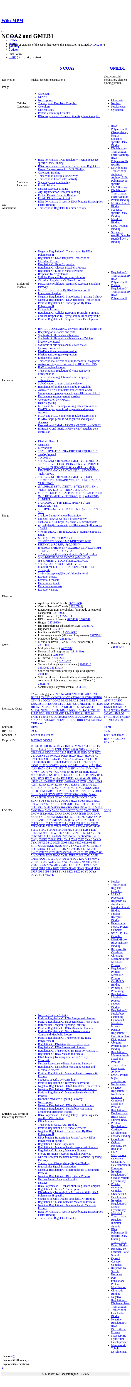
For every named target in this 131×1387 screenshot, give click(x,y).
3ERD (41, 758)
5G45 (68, 807)
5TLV (87, 823)
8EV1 (86, 865)
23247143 (76, 606)
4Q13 (64, 778)
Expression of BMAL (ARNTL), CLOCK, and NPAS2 (69, 425)
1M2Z (52, 745)
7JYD (41, 855)
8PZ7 (34, 871)
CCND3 (56, 697)
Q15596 (47, 740)
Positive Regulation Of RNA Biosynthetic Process (66, 1018)
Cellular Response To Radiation (118, 1145)
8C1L (71, 865)
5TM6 (81, 826)
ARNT (93, 694)
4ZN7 (75, 781)
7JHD (34, 855)
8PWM (89, 868)
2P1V (84, 752)
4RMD (96, 778)
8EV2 (93, 865)
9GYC (34, 874)
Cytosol (115, 1258)
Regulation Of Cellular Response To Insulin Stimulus (68, 312)
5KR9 (50, 813)
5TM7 (89, 826)
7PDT (42, 858)
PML (42, 713)
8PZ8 (41, 871)
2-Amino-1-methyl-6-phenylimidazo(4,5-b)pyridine (67, 554)
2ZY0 (49, 755)
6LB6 (98, 845)
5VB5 (72, 836)
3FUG (49, 758)
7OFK (94, 855)
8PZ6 (97, 868)
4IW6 (95, 768)
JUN (52, 706)
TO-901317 (44, 457)
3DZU (72, 755)
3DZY (80, 755)
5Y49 (74, 839)
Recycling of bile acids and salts (56, 331)
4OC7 (34, 774)
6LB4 (83, 845)
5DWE (68, 794)
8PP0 (56, 868)
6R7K (79, 848)
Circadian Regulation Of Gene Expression (62, 280)
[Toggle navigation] (2, 31)
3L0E (95, 758)
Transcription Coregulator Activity (58, 175)
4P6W (42, 774)
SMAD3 (119, 713)
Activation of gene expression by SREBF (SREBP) (67, 364)
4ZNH (90, 781)
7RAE (49, 858)
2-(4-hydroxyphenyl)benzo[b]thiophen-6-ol (63, 573)
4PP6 (100, 774)
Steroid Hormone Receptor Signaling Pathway (64, 1153)
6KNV (66, 845)
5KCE (71, 810)
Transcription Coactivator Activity (57, 179)
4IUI (60, 768)
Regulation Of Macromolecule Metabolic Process (66, 1201)
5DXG (59, 797)
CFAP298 (85, 697)
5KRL (42, 816)
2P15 (63, 752)
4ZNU (42, 784)
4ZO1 (66, 784)
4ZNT (34, 784)
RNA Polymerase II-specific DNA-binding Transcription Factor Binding (119, 1237)
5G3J (40, 807)
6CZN (56, 842)
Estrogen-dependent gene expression (59, 396)
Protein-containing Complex (54, 112)
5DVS (51, 794)
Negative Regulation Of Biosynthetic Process (64, 1176)
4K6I (63, 771)
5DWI (84, 794)
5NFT (34, 820)
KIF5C (76, 706)
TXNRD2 (96, 719)
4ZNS (98, 781)
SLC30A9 (82, 716)
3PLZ (85, 762)
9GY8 (84, 871)
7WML (35, 865)
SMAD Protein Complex (119, 935)
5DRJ (66, 791)
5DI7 (96, 784)
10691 (107, 726)
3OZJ (70, 762)
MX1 (107, 710)
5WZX (52, 839)
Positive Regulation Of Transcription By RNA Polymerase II (120, 292)
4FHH (78, 765)
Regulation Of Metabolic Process (119, 997)
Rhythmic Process (48, 309)
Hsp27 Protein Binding (119, 227)
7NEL (64, 855)
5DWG (76, 794)
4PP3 (86, 774)
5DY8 (42, 800)
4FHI (85, 765)
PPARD (59, 713)
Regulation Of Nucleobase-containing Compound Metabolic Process (119, 1018)
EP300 (88, 700)
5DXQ (92, 797)
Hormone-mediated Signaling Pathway (60, 1098)
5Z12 (49, 842)
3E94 (34, 758)
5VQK (96, 836)
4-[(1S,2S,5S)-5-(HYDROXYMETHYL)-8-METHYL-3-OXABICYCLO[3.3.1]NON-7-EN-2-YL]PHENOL (70, 462)
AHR (68, 694)
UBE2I (119, 719)
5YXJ (34, 842)
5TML (42, 829)
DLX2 (64, 700)
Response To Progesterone (53, 274)
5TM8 (96, 826)
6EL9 (85, 842)
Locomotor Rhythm (49, 293)
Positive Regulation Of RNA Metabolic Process (65, 1028)
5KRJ (97, 813)
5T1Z (83, 820)
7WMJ (95, 861)
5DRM (74, 791)
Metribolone (45, 447)
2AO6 (74, 749)
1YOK (42, 749)
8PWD (64, 868)
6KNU (58, 845)
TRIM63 (109, 719)
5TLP (65, 823)
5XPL (59, 839)
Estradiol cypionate (49, 583)
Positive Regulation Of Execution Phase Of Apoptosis (120, 1034)
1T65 (98, 745)
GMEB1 (117, 68)
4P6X (49, 774)
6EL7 (78, 842)
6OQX (41, 848)
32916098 (59, 612)
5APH (81, 784)
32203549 (75, 603)
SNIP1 (108, 716)
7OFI (87, 855)
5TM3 (57, 826)
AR (87, 694)
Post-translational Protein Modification (118, 1282)
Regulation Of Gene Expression (56, 264)
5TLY (34, 826)
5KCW (35, 813)
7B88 (77, 852)
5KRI (90, 813)
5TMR (76, 829)
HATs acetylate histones (52, 367)
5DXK (67, 797)
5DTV (82, 791)
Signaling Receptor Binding (54, 182)
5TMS (84, 829)
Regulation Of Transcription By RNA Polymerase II (68, 1050)
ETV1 (61, 703)
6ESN (92, 842)
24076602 (66, 648)
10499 (34, 726)
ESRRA (42, 703)
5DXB (42, 797)
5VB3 (65, 836)
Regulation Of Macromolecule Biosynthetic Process (68, 1147)
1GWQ (35, 745)
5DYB (50, 800)
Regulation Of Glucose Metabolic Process (62, 267)
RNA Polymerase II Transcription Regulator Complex (69, 116)
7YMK (63, 865)
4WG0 (68, 781)
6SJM (86, 848)
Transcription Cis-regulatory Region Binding (64, 1163)
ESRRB (52, 703)
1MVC (69, 745)
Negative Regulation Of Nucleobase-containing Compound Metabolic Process (65, 1110)
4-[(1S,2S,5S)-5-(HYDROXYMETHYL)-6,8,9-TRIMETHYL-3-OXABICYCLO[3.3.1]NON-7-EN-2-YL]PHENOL (69, 480)
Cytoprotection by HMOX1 (54, 399)
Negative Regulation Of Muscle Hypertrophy (119, 1205)
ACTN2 (60, 694)
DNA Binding (119, 187)
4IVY (88, 768)
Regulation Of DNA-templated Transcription (64, 257)
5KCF (79, 810)
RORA (63, 716)
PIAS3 (35, 713)
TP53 (86, 719)
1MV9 (60, 745)
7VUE (43, 861)
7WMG (76, 861)
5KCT (87, 810)
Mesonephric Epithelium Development (119, 1339)
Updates (14, 49)
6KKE (50, 845)
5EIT (34, 807)
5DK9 (55, 787)
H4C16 (99, 703)
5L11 (67, 816)
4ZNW (58, 784)
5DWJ (93, 794)
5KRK (34, 816)
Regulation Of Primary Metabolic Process (62, 1150)
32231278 (64, 661)
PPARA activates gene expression (57, 351)
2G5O (48, 752)
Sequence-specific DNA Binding (119, 213)
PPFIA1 (79, 713)
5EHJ (92, 803)
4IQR (47, 768)
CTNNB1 (36, 700)
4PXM (48, 778)
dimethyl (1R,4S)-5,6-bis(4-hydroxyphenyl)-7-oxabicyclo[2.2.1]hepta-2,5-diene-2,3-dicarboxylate (67, 520)
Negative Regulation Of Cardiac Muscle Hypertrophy (120, 1176)
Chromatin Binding (49, 172)
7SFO (73, 858)
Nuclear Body (46, 109)
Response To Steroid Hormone (118, 1271)
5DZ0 (66, 800)
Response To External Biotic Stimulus (119, 1252)
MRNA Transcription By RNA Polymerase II (64, 290)
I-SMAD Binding (116, 1005)
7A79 (62, 852)
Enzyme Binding (120, 1135)
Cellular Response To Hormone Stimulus (61, 277)
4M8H (78, 771)
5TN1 (68, 832)
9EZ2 (77, 871)
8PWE (72, 868)
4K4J (56, 771)
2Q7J (91, 752)
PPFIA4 (89, 713)
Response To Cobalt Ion (118, 951)
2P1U (76, 752)
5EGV (84, 803)
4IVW (80, 768)
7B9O (84, 852)
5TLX (94, 823)
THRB (79, 719)
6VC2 (34, 852)
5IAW (40, 810)
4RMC (87, 778)
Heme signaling (47, 402)
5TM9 (34, 829)
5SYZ (75, 820)
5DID (34, 787)
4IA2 (99, 765)
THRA (71, 719)
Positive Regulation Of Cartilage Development (119, 1128)
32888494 (58, 654)
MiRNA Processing (117, 896)
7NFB (71, 855)
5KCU (95, 810)
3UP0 (42, 765)
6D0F (64, 842)
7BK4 (92, 852)
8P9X (49, 868)
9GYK (50, 874)
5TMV (43, 832)
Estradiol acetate (47, 576)
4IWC (41, 771)
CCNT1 (66, 697)
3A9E (56, 755)
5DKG (80, 787)
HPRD (12, 57)
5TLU (79, 823)
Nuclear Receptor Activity (53, 1015)
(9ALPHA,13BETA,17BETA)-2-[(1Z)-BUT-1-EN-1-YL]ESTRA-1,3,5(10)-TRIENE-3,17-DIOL (68, 488)
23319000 (44, 645)
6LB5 (90, 845)
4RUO (43, 781)
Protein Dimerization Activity (55, 198)
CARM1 (46, 697)
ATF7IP (108, 700)
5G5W (83, 807)
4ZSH (74, 784)
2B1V (81, 749)
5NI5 (41, 820)
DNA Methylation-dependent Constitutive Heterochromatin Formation (120, 1160)
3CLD (64, 755)
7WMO (53, 865)
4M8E (70, 771)
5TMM (51, 829)
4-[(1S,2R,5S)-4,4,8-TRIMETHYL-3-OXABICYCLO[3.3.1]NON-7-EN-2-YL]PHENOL (67, 565)
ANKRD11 (78, 694)
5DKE (71, 787)
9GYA (92, 871)
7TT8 (88, 858)
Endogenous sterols (49, 357)
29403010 (85, 664)
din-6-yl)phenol (47, 454)
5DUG (35, 794)
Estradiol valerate (48, 589)
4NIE (86, 771)
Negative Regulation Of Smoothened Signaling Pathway (70, 296)
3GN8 (56, 758)
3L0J (34, 762)
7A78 (55, 852)
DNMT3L (109, 706)
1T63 (91, 745)
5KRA (58, 813)
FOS (74, 703)
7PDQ (34, 858)
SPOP (115, 716)
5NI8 (55, 820)
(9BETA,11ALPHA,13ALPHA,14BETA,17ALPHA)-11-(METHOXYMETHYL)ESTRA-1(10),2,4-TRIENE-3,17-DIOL (70, 496)
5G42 (47, 807)
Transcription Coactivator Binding (57, 1124)
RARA (54, 716)
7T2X (80, 858)
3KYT (88, 758)
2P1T (70, 752)
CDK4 (75, 697)
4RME (35, 781)
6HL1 (34, 845)
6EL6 (71, 842)
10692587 (98, 44)
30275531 (65, 616)
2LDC (55, 752)
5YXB (88, 839)
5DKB (64, 787)
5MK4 (89, 816)
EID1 (80, 700)
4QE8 (71, 778)
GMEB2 (121, 706)
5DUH (43, 794)
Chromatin (44, 93)
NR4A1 (83, 710)
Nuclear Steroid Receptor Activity (57, 1179)
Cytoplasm (44, 106)
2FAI (34, 752)
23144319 (77, 651)
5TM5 (73, 826)
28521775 (44, 683)
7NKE (80, 855)
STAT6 (45, 719)
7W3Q (59, 861)
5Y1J (67, 839)
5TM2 (49, 826)
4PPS (41, 778)
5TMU (35, 832)
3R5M (34, 765)
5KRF (74, 813)
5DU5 (90, 791)
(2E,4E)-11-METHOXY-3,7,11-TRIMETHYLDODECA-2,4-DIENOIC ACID (64, 540)
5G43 (54, 807)
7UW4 (35, 861)
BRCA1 (35, 697)
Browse (13, 40)
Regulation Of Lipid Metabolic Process (60, 270)
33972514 (95, 635)
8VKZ (62, 871)
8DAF (78, 865)
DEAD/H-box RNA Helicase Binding (119, 942)
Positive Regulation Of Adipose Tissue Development (68, 319)
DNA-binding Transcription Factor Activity (119, 193)
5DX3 (34, 797)
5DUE (98, 791)
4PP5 (93, 774)
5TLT (72, 823)
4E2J (71, 765)
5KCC (55, 810)
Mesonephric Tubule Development (119, 1348)
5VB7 (87, 836)
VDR (34, 723)
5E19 (63, 803)
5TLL (42, 823)
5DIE (41, 787)
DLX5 (72, 700)
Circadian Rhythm (48, 261)
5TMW (52, 832)
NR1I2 (55, 710)
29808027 (44, 674)
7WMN (44, 865)
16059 (107, 730)
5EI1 (99, 803)
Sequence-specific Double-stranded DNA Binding (120, 237)
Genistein (43, 444)
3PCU (77, 762)
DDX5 (56, 700)
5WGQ (43, 839)
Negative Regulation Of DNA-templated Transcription (69, 299)
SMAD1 (109, 713)
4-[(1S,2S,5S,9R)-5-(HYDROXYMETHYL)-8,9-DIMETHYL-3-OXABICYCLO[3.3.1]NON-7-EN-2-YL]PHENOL (68, 470)
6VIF (41, 852)
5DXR (34, 800)
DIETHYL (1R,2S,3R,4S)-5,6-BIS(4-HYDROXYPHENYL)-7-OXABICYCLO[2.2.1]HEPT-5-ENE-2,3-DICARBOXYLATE (70, 547)
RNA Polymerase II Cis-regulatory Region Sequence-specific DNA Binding (119, 135)
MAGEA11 (88, 706)
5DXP (83, 797)
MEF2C (35, 710)
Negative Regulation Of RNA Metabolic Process (66, 1105)
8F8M (34, 868)
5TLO (57, 823)
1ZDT (50, 749)
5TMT (93, 829)
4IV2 (67, 768)
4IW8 (34, 771)
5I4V (34, 810)
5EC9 (77, 803)
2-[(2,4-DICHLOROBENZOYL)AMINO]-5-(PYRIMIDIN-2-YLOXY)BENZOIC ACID (64, 559)
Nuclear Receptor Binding (53, 188)
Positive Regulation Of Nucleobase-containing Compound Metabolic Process (64, 1033)
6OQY (49, 848)
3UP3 (49, 765)
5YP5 (81, 839)
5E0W (34, 803)
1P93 (85, 745)
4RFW (79, 778)
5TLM (49, 823)
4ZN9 (83, 781)
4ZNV (50, 784)
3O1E (55, 762)
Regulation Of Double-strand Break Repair (119, 1113)
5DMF (51, 791)
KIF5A (59, 706)
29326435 (70, 632)
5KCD (64, 810)
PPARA (50, 713)
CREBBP (96, 697)
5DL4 (95, 787)
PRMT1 (35, 716)
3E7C (94, 755)
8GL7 (42, 868)
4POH (71, 774)
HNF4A (44, 706)
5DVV (59, 794)
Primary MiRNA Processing (120, 989)
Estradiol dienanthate (50, 586)
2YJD (34, 755)
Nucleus (42, 96)
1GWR (44, 745)
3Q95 (92, 762)
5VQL (34, 839)
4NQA (93, 771)
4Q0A (56, 778)
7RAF (57, 858)
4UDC (51, 781)
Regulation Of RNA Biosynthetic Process (62, 1047)
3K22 (64, 758)
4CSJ (56, 765)
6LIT (34, 848)
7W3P (50, 861)
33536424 (80, 686)
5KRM (51, 816)
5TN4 (83, 832)
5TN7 (34, 836)
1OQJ (107, 810)
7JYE (49, 855)
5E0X (42, 803)
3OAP (62, 762)
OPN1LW (94, 710)
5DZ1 (74, 800)
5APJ (89, 784)
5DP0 (59, 791)
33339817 (44, 667)
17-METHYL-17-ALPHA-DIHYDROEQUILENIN (68, 451)
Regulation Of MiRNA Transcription (59, 1189)
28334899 (72, 619)
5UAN (57, 836)
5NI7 (48, 820)
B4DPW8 (36, 740)
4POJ (79, 774)
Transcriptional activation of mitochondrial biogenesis (69, 360)
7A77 (48, 852)
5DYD (59, 800)
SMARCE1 (95, 716)
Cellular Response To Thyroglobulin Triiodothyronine (69, 315)
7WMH (85, 861)
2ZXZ (41, 755)
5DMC (43, 791)
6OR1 (57, 848)
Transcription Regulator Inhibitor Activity (62, 207)
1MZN (77, 745)
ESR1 (95, 700)
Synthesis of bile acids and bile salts (58, 335)
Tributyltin (44, 570)
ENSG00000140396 (42, 734)
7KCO (56, 855)
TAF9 (63, 719)
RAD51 (125, 710)
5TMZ (61, 832)
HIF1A (35, 706)
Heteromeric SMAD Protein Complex (119, 926)
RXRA (71, 716)
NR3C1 (73, 710)
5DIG (48, 787)
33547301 (56, 667)
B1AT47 (109, 738)
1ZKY (66, 749)
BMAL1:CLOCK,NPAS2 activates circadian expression (70, 328)
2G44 (40, 752)
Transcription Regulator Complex (57, 103)
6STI (93, 848)
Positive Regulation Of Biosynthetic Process (63, 1082)
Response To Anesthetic (118, 902)
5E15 (56, 803)
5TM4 (65, 826)
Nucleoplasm (45, 100)
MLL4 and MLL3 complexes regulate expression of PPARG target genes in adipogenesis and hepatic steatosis (67, 409)
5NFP (97, 816)
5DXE (50, 797)
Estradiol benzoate (48, 579)
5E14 (49, 803)
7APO (70, 852)
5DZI (96, 800)
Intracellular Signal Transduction (57, 1166)
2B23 (96, 749)
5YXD (97, 839)
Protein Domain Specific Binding (57, 195)
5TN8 (41, 836)
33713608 (54, 622)
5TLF (98, 820)
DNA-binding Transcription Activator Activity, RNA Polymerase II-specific (119, 175)
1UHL (34, 749)
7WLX (67, 861)
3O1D (47, 762)
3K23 (71, 758)
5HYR (99, 807)
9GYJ (42, 874)
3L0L (40, 762)
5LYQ (81, 816)
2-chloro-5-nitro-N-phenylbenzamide (59, 515)
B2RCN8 (119, 738)
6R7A (64, 848)
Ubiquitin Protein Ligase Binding (119, 1045)
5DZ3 (81, 800)
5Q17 (68, 820)
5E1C (69, 803)
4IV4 (73, 768)
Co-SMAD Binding (117, 983)
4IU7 (54, 768)
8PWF (80, 868)
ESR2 (34, 703)
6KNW (75, 845)
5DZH (89, 800)
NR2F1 (64, 710)
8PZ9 (48, 871)
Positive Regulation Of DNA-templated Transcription (68, 1021)
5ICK (48, 810)
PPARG (69, 713)
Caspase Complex (116, 1263)
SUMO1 (54, 719)
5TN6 (98, 832)
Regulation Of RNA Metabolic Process (60, 1053)
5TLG (34, 823)
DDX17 (47, 700)
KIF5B (68, 706)
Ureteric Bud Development (119, 1195)
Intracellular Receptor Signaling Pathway (61, 1024)
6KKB (42, 845)
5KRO (59, 816)
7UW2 (95, 858)
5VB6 (80, 836)
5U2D (49, 836)
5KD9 (43, 813)
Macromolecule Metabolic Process (120, 962)
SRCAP (35, 719)
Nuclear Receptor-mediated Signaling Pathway (65, 1063)
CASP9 (108, 703)
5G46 (76, 807)
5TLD (90, 820)
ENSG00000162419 (115, 734)
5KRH (82, 813)
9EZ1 (70, 871)
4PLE (64, 774)
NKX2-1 (46, 710)
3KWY (79, 758)
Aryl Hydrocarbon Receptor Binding (59, 191)
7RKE (65, 858)
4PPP (34, 778)
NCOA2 (67, 68)
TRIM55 (125, 716)
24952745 (59, 657)
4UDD (59, 781)
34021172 (87, 625)
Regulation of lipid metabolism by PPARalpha (64, 386)
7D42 (99, 852)
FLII (68, 703)
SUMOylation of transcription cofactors (61, 383)
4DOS (63, 765)
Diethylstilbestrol (48, 441)
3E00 (88, 755)
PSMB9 (45, 716)
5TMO (60, 829)
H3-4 (91, 703)
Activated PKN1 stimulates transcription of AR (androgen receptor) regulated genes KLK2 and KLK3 (69, 391)
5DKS (88, 787)
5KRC (66, 813)
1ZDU (58, 749)
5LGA (74, 816)
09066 (34, 730)
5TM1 (41, 826)
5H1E (91, 807)
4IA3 (34, 768)
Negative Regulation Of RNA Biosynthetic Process (67, 1089)
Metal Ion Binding (116, 221)
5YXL (41, 842)
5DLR (34, 791)
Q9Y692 (109, 742)
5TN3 (76, 832)
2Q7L (98, 752)
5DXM (75, 797)
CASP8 (118, 700)
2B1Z (89, 749)
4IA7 (40, 768)
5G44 (61, 807)
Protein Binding (47, 185)
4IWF (49, 771)
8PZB (55, 871)
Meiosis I (116, 1213)
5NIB (61, 820)
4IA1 (92, 765)
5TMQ (68, 829)
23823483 (66, 638)
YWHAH (43, 723)
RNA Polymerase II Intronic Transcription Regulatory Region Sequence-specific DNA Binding (69, 168)
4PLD (56, 774)
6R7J (72, 848)
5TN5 (90, 832)
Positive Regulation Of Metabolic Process (62, 1127)
